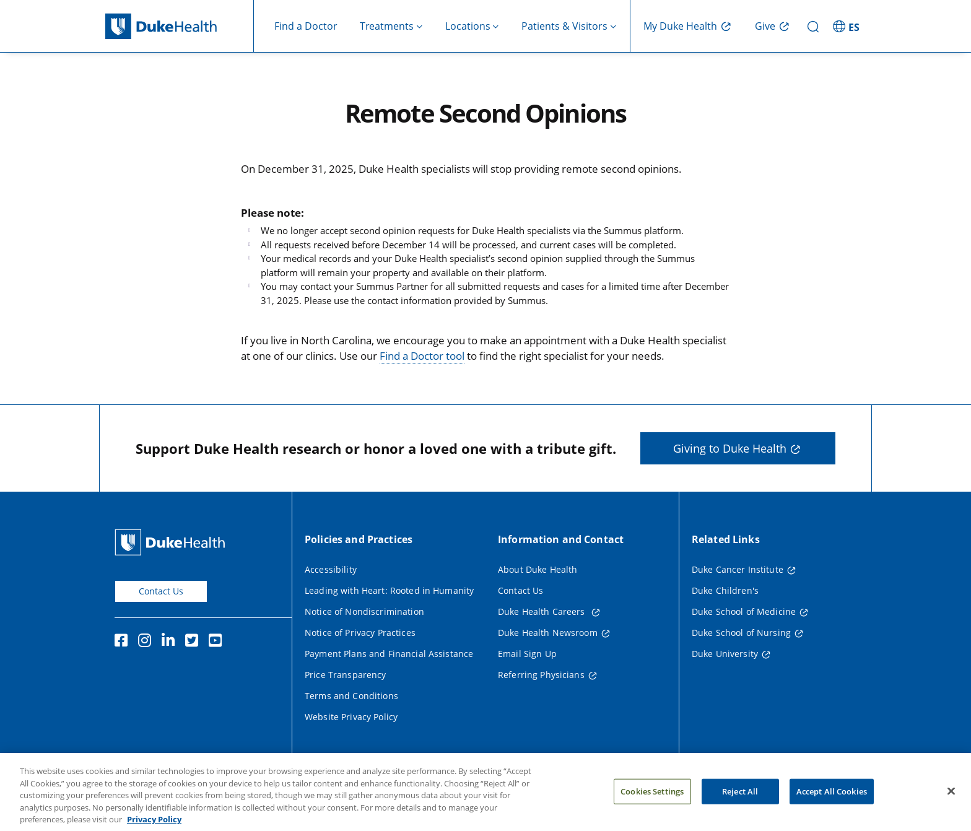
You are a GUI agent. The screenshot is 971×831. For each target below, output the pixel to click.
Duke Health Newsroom (548, 632)
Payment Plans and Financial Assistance (389, 653)
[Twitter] (194, 642)
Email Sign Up (527, 653)
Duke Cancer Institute (737, 569)
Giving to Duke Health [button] (729, 448)
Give (765, 26)
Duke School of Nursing (741, 632)
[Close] (951, 803)
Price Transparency (345, 675)
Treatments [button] (387, 26)
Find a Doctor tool (422, 356)
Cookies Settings (652, 803)
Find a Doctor (305, 26)
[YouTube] (218, 642)
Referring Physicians (541, 675)
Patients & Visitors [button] (564, 26)
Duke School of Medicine (744, 611)
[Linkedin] (171, 642)
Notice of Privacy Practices (360, 632)
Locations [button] (467, 26)
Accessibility (331, 569)
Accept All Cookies (831, 803)
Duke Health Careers (543, 611)
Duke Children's (725, 590)
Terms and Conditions (351, 696)
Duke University (725, 653)
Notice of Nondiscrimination (364, 611)
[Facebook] (124, 642)
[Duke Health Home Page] (172, 542)
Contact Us (161, 591)
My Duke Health (680, 26)
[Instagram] (147, 642)
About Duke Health (537, 569)
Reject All (740, 803)
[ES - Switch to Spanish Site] (848, 26)
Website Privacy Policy (351, 717)
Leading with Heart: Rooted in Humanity (389, 590)
